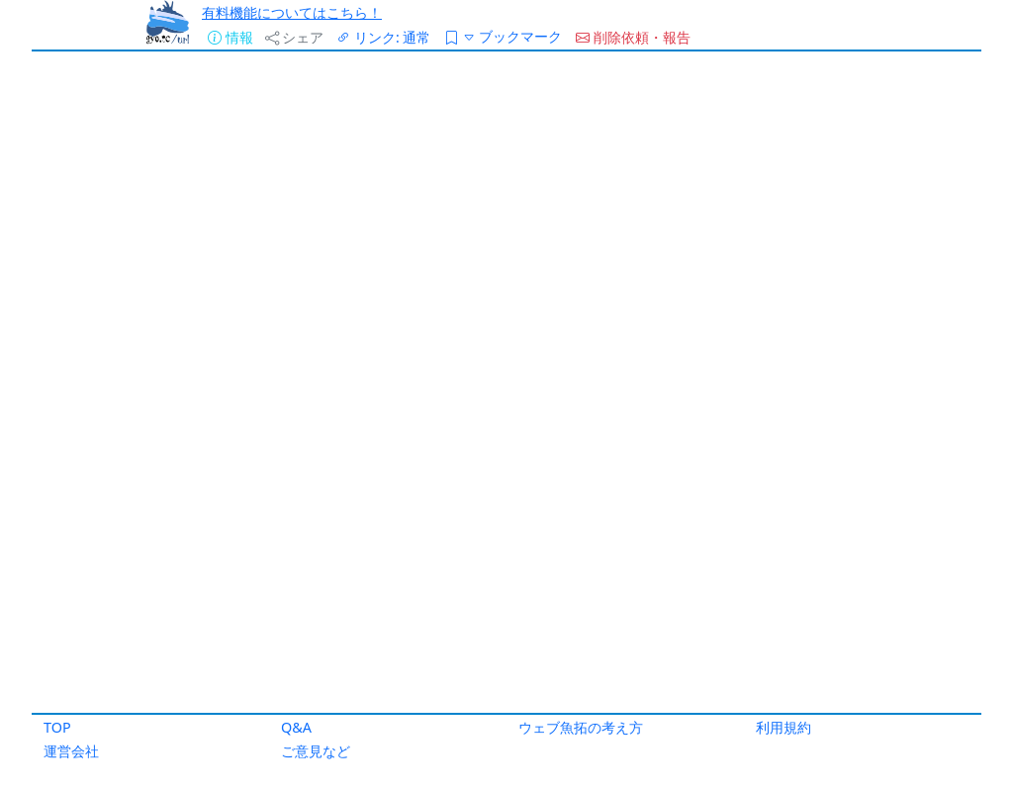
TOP (57, 727)
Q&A (296, 727)
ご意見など (315, 751)
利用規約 (783, 727)
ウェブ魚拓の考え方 (580, 727)
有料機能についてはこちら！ (292, 12)
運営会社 (71, 751)
